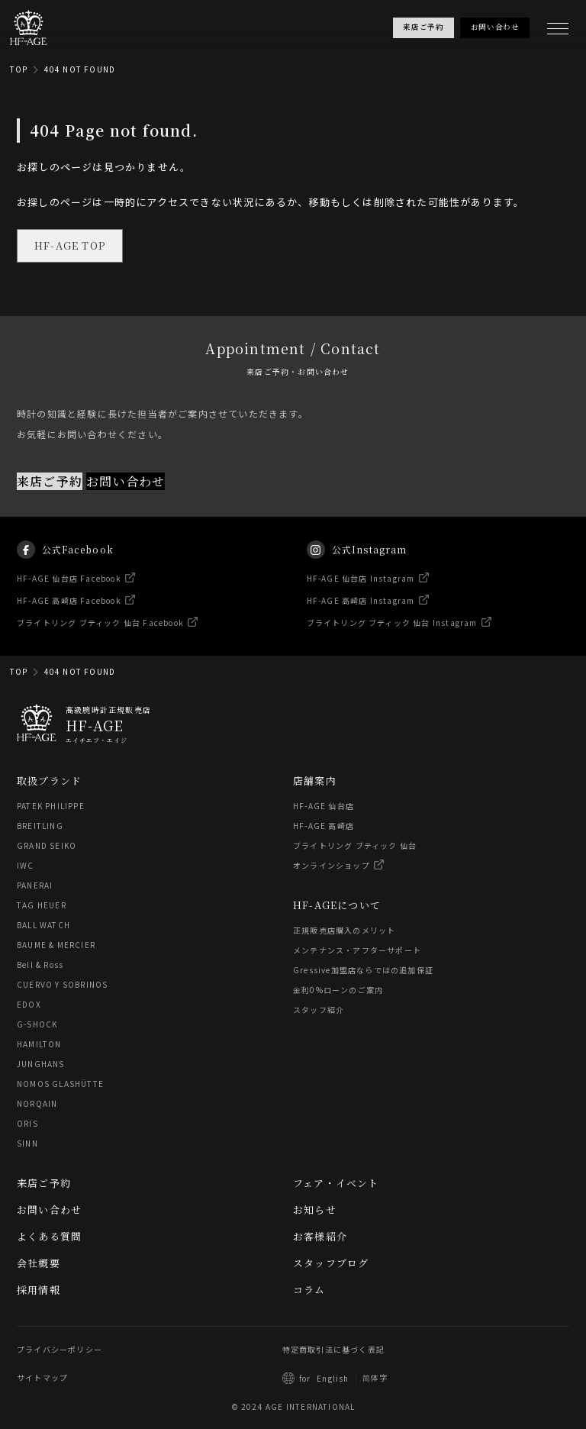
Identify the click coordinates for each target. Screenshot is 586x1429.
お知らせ (314, 1209)
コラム (309, 1289)
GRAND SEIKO (46, 845)
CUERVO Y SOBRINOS (62, 984)
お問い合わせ (125, 480)
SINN (27, 1143)
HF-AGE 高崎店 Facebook (69, 614)
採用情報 (38, 1289)
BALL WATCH (43, 925)
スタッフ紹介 (318, 1009)
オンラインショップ (331, 865)
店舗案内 (314, 780)
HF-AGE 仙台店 (323, 805)
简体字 (375, 1377)
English (333, 1378)
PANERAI (35, 885)
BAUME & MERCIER (56, 944)
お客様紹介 (320, 1236)
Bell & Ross (40, 964)
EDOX (29, 1004)
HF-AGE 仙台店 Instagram (361, 592)
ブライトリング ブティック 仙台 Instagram (392, 636)
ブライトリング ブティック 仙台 (355, 845)
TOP (19, 69)
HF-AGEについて (337, 905)
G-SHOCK (37, 1024)
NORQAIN (37, 1103)
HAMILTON (39, 1044)
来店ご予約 (49, 480)
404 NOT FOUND (80, 69)
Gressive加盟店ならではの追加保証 (363, 970)
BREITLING (40, 825)
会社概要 (38, 1263)
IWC (25, 865)
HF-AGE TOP (69, 245)
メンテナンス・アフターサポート (357, 950)
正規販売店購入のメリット (344, 930)
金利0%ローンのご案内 (338, 989)
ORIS (27, 1123)
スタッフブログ (331, 1263)
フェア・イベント (336, 1183)
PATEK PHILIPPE (51, 805)
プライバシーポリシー (59, 1349)
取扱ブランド (49, 780)
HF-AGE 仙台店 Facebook (69, 592)
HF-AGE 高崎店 (323, 825)
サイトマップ (42, 1377)
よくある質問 (49, 1236)
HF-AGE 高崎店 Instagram (361, 614)
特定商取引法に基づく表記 (333, 1349)
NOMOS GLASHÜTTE (60, 1083)
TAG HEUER (41, 905)
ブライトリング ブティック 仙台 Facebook (100, 636)
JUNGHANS (41, 1063)
